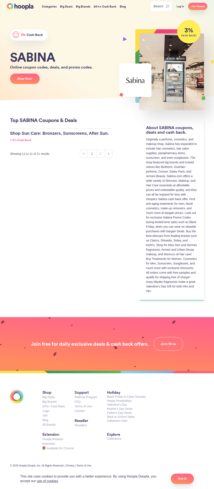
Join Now (168, 344)
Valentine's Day (117, 404)
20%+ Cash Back (53, 406)
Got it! (182, 478)
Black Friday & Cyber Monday (126, 396)
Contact (80, 411)
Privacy (70, 465)
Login (46, 411)
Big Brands (49, 401)
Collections (114, 438)
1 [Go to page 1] (92, 153)
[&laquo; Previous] (84, 154)
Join (45, 415)
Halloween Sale (117, 420)
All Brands (49, 424)
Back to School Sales (121, 416)
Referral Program (86, 397)
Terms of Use (83, 406)
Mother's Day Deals (119, 408)
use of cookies (47, 481)
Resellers (81, 425)
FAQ (77, 401)
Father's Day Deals (119, 412)
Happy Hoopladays (119, 400)
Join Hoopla (198, 6)
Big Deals (48, 397)
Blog (45, 420)
